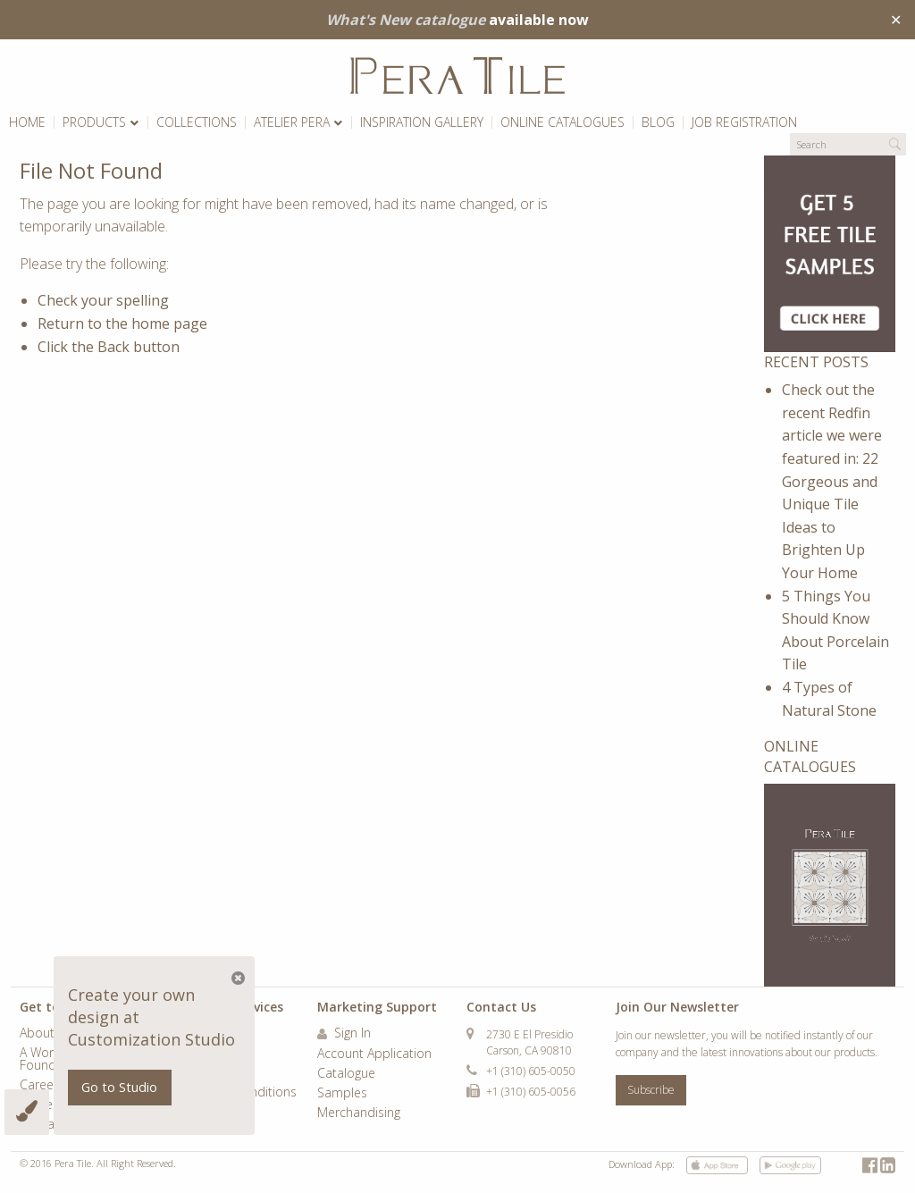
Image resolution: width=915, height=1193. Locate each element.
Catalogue (346, 1074)
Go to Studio (119, 1087)
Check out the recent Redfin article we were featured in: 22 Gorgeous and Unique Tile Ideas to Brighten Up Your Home (832, 481)
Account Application (374, 1054)
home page (169, 323)
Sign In (344, 1034)
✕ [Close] (896, 20)
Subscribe (651, 1089)
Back (113, 347)
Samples (342, 1094)
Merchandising (358, 1113)
